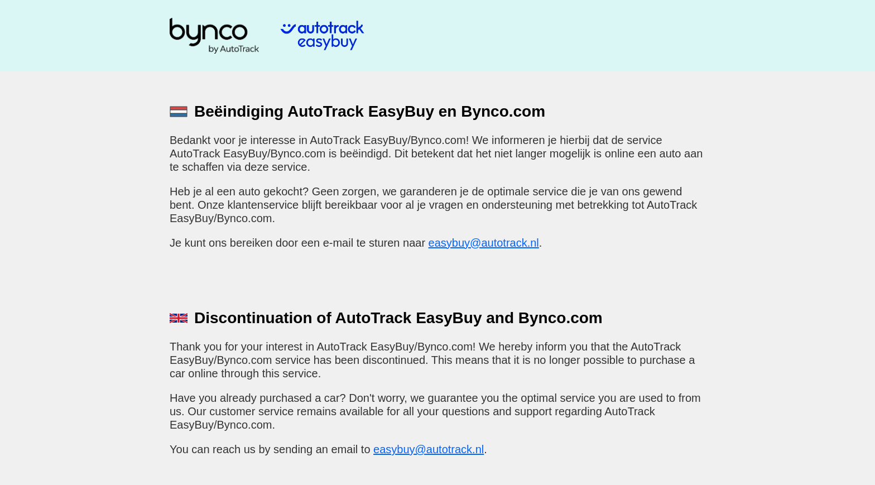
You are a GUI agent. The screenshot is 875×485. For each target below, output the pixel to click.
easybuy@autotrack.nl (484, 243)
